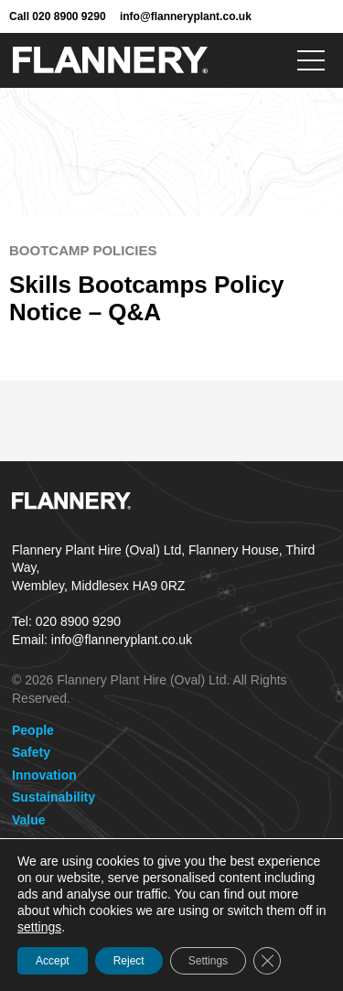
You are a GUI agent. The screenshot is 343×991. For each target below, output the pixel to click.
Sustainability (53, 797)
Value (29, 820)
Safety (31, 752)
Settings (208, 960)
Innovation (44, 775)
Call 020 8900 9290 (57, 16)
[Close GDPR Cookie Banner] (267, 961)
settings (39, 927)
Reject (129, 960)
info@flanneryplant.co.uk (186, 16)
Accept (53, 960)
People (33, 730)
